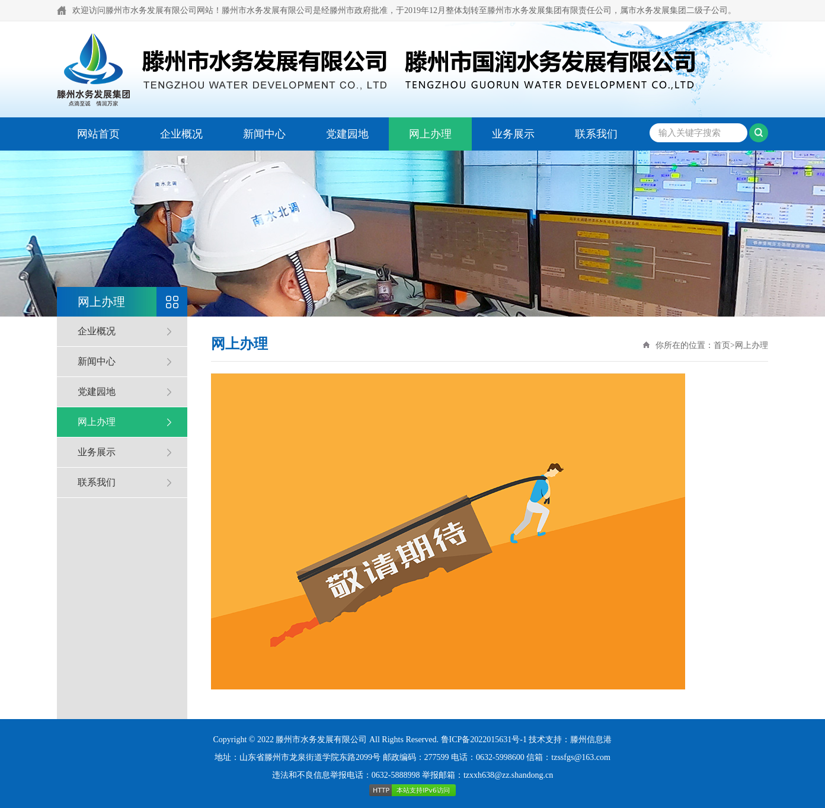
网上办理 (430, 134)
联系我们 (596, 134)
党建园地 (347, 134)
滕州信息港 (591, 739)
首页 (722, 345)
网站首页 (98, 134)
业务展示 (513, 134)
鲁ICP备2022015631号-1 (484, 739)
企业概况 (181, 134)
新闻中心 (264, 134)
